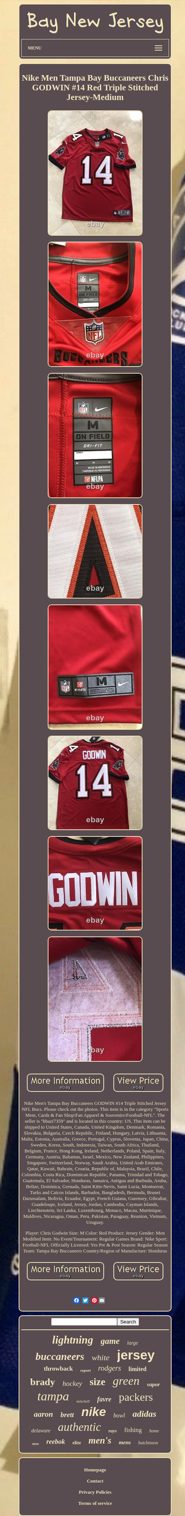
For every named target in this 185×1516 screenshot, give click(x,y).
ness (35, 1444)
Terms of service (95, 1503)
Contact (95, 1481)
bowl (119, 1415)
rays (113, 1430)
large (132, 1343)
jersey (136, 1355)
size (97, 1381)
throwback (58, 1368)
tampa (53, 1396)
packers (136, 1397)
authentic (79, 1426)
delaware (41, 1430)
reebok (55, 1441)
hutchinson (148, 1442)
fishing (133, 1429)
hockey (72, 1383)
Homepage (95, 1470)
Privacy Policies (95, 1492)
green (126, 1380)
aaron (43, 1414)
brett (67, 1415)
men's (99, 1440)
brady (42, 1382)
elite (76, 1442)
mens (125, 1442)
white (101, 1357)
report (86, 1370)
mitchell (83, 1401)
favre (104, 1399)
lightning (72, 1340)
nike (93, 1412)
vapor (153, 1384)
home (154, 1430)
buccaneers (59, 1356)
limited (138, 1369)
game (110, 1341)
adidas (144, 1414)
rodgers (109, 1368)
